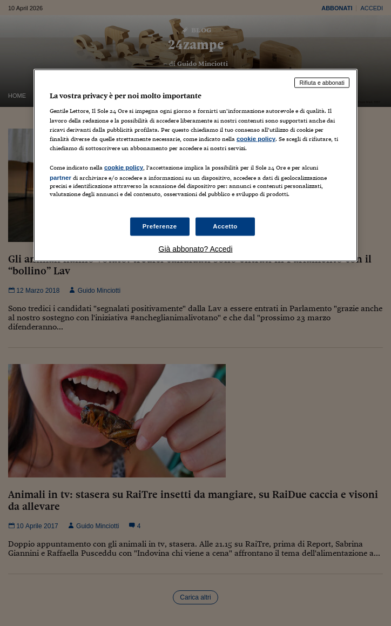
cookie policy (256, 138)
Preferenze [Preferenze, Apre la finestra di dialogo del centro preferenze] (160, 226)
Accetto (225, 226)
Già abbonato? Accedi (196, 249)
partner (60, 177)
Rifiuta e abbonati (322, 82)
